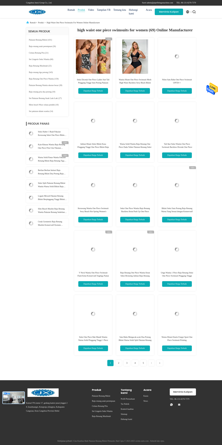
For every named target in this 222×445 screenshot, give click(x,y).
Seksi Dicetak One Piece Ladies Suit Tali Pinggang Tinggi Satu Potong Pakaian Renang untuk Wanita (93, 83)
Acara (149, 9)
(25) (40, 66)
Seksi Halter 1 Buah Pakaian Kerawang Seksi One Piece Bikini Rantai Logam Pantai (51, 134)
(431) (40, 40)
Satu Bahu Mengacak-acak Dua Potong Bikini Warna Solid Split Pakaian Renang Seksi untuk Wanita (135, 340)
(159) (44, 79)
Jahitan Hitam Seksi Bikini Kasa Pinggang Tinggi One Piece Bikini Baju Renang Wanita (93, 147)
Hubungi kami (133, 11)
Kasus (145, 396)
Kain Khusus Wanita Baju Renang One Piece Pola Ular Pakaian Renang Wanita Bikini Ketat (51, 147)
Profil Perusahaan (128, 399)
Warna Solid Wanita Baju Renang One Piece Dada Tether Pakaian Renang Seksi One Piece (135, 147)
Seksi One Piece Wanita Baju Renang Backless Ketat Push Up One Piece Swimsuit (135, 211)
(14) (41, 111)
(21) (38, 53)
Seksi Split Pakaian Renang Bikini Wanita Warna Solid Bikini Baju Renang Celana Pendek (51, 185)
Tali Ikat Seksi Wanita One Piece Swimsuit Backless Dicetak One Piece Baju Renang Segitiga (177, 147)
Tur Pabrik (125, 404)
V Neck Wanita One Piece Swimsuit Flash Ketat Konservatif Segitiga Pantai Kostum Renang (93, 276)
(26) (42, 46)
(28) (45, 85)
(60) (41, 59)
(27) (45, 98)
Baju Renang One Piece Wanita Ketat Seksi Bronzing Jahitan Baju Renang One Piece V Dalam (135, 276)
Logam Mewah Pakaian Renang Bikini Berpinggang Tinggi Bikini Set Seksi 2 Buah (51, 198)
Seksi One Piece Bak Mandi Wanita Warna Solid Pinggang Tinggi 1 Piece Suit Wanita (93, 340)
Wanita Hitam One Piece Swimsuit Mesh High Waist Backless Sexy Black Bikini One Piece (135, 83)
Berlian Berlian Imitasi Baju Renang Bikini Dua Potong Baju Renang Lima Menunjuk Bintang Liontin (51, 172)
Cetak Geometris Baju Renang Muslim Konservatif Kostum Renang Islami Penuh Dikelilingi (51, 224)
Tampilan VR (104, 9)
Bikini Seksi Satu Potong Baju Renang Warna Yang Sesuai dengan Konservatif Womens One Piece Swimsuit (177, 211)
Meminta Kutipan (169, 11)
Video (91, 9)
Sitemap (124, 414)
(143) (41, 72)
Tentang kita (119, 9)
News (145, 401)
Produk (81, 9)
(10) (42, 92)
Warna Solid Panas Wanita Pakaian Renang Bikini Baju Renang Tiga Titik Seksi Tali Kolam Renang (52, 159)
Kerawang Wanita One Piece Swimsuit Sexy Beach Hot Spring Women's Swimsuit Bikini (93, 211)
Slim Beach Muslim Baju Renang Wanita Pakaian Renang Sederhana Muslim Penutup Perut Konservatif (52, 211)
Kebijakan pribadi (64, 441)
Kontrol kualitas (127, 409)
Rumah (71, 9)
